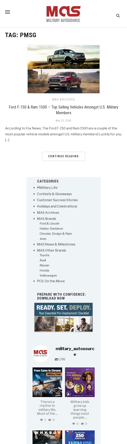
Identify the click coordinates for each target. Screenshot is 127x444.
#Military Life (47, 188)
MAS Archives (63, 100)
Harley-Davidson (51, 229)
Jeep (43, 239)
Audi (43, 260)
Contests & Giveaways (54, 194)
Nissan (44, 265)
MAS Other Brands (51, 251)
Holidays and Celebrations (57, 206)
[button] (7, 16)
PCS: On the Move (51, 281)
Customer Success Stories (57, 200)
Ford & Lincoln (49, 224)
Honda (44, 270)
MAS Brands (46, 219)
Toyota (44, 255)
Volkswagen (48, 276)
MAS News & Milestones (56, 244)
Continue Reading (63, 156)
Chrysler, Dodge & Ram (56, 234)
